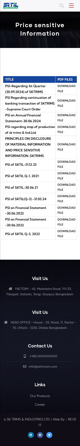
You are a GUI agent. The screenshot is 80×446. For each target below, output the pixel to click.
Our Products (40, 396)
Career (40, 404)
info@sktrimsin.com (40, 366)
